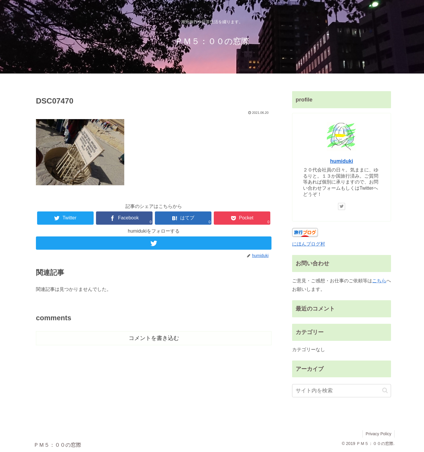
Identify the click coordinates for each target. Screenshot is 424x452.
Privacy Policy (378, 433)
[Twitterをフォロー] (153, 243)
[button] (385, 390)
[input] (341, 390)
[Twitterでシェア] (65, 218)
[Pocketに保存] (242, 218)
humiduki (341, 161)
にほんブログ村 (308, 243)
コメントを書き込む (154, 338)
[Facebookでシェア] (124, 218)
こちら (379, 280)
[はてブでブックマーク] (183, 218)
